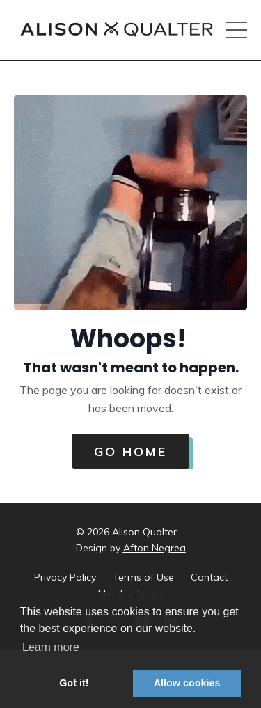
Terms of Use (143, 577)
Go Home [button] (130, 451)
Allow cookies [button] (187, 683)
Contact (209, 577)
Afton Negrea (154, 548)
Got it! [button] (73, 683)
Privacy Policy (65, 577)
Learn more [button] (50, 647)
